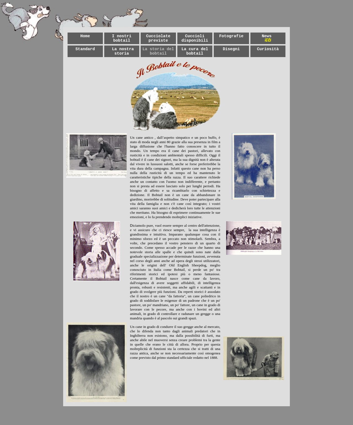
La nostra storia (123, 51)
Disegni (231, 49)
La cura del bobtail (194, 51)
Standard (85, 49)
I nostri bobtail (121, 38)
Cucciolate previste (158, 38)
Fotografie (231, 36)
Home (85, 36)
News (266, 36)
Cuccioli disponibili (194, 38)
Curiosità (268, 49)
